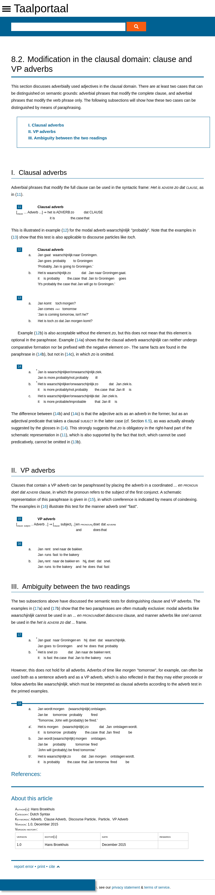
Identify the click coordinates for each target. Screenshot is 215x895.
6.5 (147, 421)
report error (24, 866)
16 (44, 506)
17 (36, 608)
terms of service (156, 887)
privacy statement (126, 887)
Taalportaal (41, 8)
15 (92, 499)
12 (65, 230)
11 (19, 194)
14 (78, 340)
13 (15, 237)
